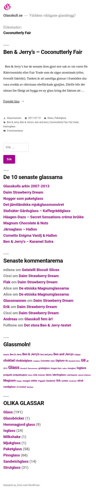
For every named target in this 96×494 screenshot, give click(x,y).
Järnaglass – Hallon (20, 229)
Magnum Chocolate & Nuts (25, 223)
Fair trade (73, 122)
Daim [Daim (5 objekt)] (53, 361)
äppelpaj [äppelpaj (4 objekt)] (30, 387)
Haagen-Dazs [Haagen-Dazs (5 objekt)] (56, 368)
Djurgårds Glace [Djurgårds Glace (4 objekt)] (74, 361)
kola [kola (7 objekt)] (35, 375)
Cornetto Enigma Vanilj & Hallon (30, 235)
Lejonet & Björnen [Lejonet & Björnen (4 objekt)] (84, 375)
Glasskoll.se (12, 15)
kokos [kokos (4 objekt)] (30, 375)
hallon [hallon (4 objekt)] (64, 368)
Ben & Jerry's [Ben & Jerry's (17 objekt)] (31, 354)
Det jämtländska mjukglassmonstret (33, 204)
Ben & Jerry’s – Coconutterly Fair (42, 52)
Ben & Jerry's (27, 122)
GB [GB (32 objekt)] (83, 360)
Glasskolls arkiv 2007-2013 (26, 186)
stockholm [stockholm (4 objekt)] (73, 381)
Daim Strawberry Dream (23, 192)
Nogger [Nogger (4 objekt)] (19, 381)
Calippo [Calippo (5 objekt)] (77, 355)
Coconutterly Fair (58, 122)
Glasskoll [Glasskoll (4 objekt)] (23, 368)
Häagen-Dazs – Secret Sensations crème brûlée (43, 217)
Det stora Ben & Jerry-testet (47, 325)
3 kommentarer (15, 130)
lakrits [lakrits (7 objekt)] (49, 375)
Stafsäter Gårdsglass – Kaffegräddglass (36, 211)
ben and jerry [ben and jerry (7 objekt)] (46, 354)
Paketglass (60, 118)
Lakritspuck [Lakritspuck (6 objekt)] (72, 375)
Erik (6, 307)
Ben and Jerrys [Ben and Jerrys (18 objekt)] (63, 354)
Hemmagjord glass (19, 424)
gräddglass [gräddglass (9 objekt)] (44, 368)
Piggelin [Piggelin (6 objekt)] (41, 381)
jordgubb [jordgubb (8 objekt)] (7, 375)
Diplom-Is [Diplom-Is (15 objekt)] (62, 360)
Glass (50, 118)
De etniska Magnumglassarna (44, 288)
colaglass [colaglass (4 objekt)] (36, 361)
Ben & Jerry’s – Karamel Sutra (28, 241)
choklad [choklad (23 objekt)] (9, 360)
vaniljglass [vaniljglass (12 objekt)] (9, 386)
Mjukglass (12, 443)
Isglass (9, 430)
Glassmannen (14, 118)
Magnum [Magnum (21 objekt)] (9, 380)
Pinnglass (11, 455)
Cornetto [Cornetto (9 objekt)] (45, 360)
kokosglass (9, 126)
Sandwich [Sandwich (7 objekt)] (50, 381)
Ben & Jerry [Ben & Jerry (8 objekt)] (15, 354)
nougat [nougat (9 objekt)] (26, 380)
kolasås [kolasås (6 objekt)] (41, 375)
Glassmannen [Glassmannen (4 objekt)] (32, 368)
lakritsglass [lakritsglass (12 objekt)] (59, 374)
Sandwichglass (16, 461)
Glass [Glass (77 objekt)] (13, 367)
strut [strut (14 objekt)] (80, 380)
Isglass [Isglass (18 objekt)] (81, 368)
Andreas (10, 319)
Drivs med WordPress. (28, 485)
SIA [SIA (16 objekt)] (58, 380)
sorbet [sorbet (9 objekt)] (64, 380)
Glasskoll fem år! (38, 319)
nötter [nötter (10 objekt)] (34, 380)
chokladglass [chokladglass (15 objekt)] (24, 360)
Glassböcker (13, 418)
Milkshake (12, 437)
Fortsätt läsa (13, 101)
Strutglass (12, 467)
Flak (6, 282)
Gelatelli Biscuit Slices (40, 270)
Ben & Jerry (13, 122)
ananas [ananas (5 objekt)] (6, 355)
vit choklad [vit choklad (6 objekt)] (21, 387)
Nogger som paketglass (23, 198)
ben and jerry (41, 122)
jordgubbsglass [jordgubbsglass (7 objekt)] (20, 375)
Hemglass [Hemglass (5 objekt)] (72, 368)
